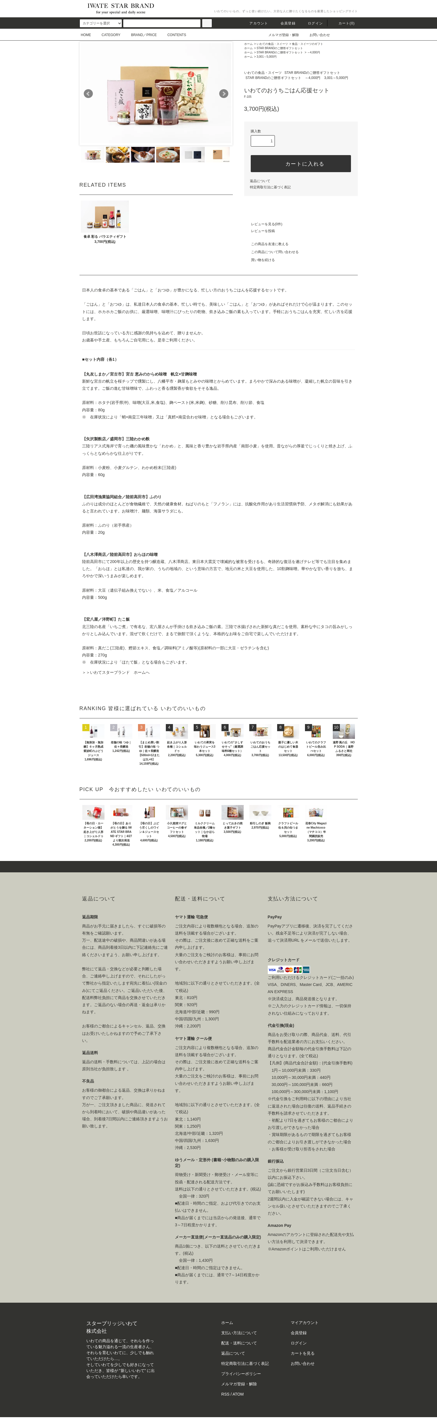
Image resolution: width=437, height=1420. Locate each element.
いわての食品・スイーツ (272, 43)
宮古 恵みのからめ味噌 (146, 374)
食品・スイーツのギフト (307, 43)
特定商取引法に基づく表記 (270, 187)
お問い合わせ (316, 35)
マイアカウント (305, 1322)
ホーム (248, 43)
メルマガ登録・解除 (280, 35)
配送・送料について (239, 1343)
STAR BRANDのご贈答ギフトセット (280, 48)
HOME (86, 35)
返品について (260, 181)
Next (223, 93)
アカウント (255, 23)
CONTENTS (173, 35)
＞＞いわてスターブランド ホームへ (116, 672)
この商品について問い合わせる (271, 252)
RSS (225, 1394)
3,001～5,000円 (267, 56)
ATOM (238, 1394)
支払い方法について (239, 1333)
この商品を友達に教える (266, 244)
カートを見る (303, 1353)
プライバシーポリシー (241, 1373)
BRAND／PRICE (140, 35)
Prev (88, 93)
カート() (343, 23)
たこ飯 (124, 619)
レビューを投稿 (259, 231)
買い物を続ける (259, 260)
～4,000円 (313, 52)
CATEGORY (107, 35)
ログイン (312, 23)
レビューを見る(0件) (263, 224)
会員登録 (285, 23)
